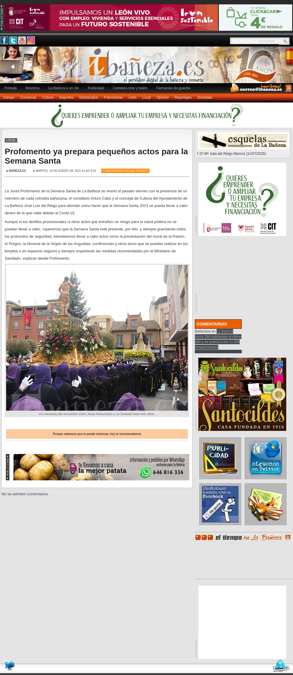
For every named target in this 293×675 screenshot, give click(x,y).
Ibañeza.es (148, 67)
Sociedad (204, 97)
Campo (8, 97)
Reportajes (183, 97)
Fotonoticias (113, 97)
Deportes (66, 97)
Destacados (88, 97)
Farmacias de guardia (173, 88)
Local (146, 97)
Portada (10, 88)
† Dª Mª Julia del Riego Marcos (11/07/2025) (231, 154)
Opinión (162, 97)
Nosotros (32, 88)
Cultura (47, 97)
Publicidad (96, 88)
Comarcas (28, 97)
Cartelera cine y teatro (130, 88)
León (133, 97)
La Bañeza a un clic (63, 88)
